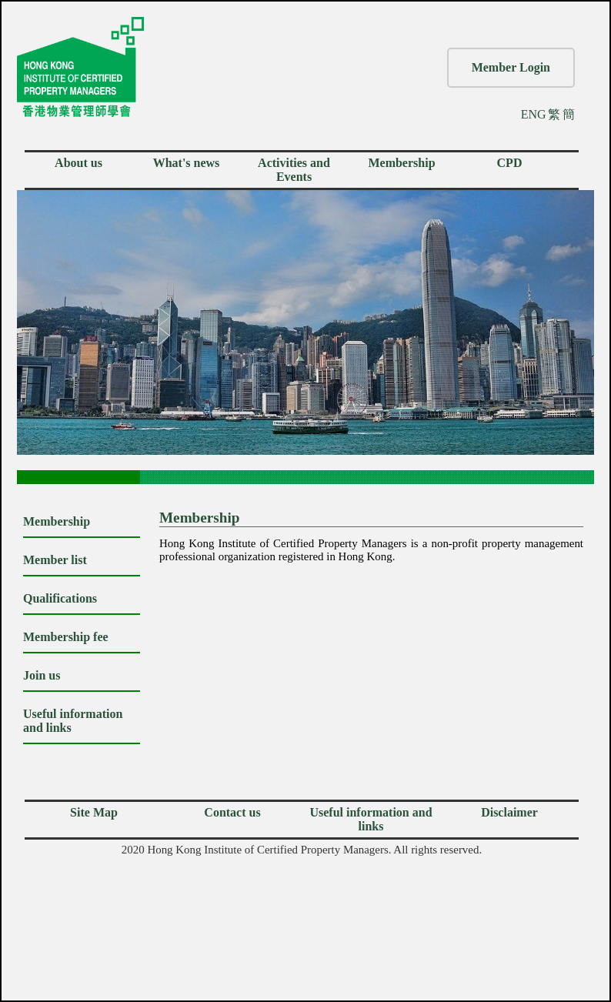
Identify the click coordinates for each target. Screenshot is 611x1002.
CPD (510, 162)
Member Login (511, 67)
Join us (41, 675)
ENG (533, 114)
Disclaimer (509, 812)
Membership (401, 162)
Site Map (94, 812)
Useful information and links (370, 819)
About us (78, 162)
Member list (55, 559)
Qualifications (60, 598)
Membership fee (66, 636)
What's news (186, 162)
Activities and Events (294, 169)
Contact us (232, 812)
